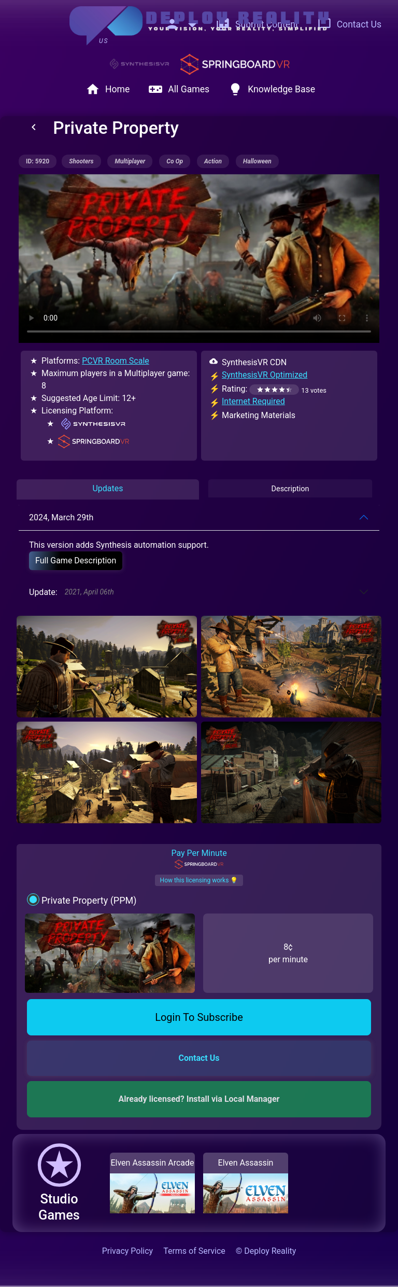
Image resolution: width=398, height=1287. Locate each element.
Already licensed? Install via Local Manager (199, 1099)
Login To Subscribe (199, 1017)
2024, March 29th (61, 517)
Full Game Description (75, 560)
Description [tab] (290, 489)
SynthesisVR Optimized (264, 375)
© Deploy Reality (266, 1251)
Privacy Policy (127, 1251)
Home (108, 89)
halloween (257, 161)
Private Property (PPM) (89, 900)
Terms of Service (194, 1251)
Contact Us (349, 24)
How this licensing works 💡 (199, 880)
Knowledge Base (271, 89)
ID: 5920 (37, 161)
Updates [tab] (107, 488)
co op (174, 161)
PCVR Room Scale (115, 361)
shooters (81, 161)
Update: (71, 592)
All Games (178, 89)
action (213, 161)
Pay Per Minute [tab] (198, 858)
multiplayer (130, 161)
